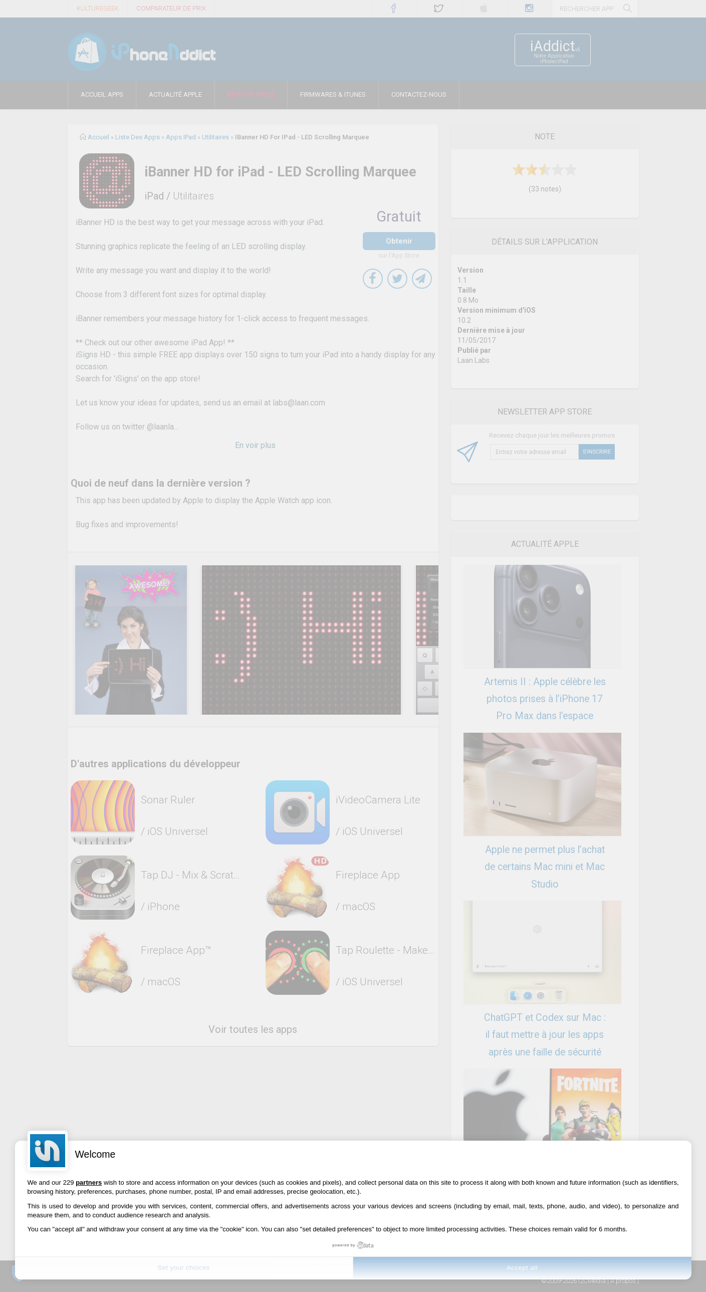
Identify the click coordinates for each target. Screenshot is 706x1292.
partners (89, 1182)
